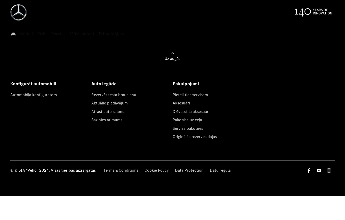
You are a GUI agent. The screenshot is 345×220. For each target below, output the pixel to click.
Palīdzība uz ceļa (187, 120)
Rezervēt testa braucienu (113, 94)
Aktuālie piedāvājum (109, 103)
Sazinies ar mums (106, 120)
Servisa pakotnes (188, 128)
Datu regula (220, 170)
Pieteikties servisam (190, 94)
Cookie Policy (157, 170)
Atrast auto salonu (108, 111)
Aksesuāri (181, 103)
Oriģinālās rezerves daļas (195, 136)
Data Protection (189, 170)
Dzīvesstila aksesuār (190, 111)
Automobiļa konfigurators (33, 94)
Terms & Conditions (120, 170)
